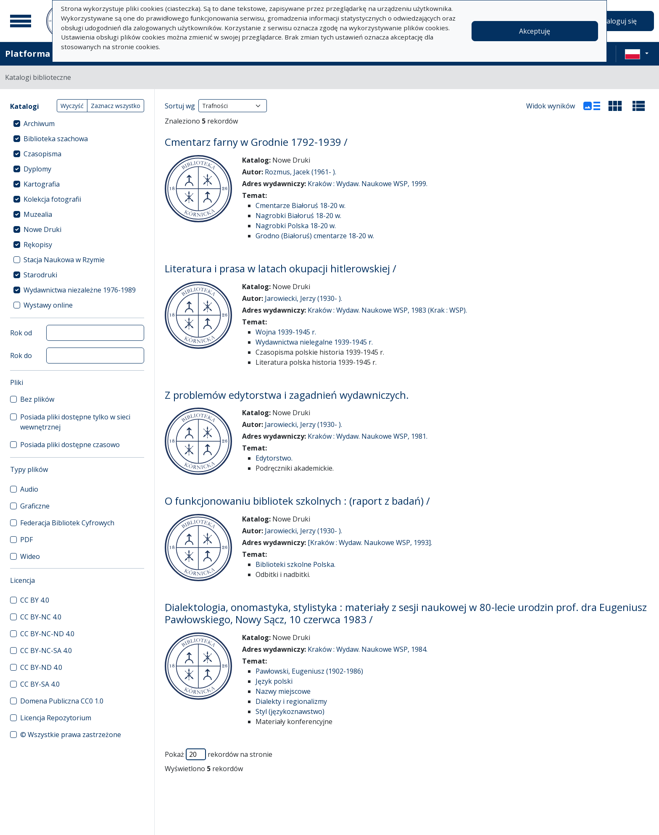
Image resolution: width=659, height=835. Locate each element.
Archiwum (39, 123)
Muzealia (38, 214)
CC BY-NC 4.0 (40, 617)
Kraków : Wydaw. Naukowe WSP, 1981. (367, 436)
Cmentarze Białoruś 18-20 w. (300, 205)
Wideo (30, 556)
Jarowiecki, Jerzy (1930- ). (303, 298)
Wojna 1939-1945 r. (286, 332)
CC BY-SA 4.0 (40, 684)
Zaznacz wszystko (115, 106)
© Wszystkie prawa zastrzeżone (70, 734)
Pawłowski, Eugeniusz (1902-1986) (309, 671)
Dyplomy (37, 169)
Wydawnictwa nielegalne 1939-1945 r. (314, 342)
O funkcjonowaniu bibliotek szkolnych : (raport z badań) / (297, 501)
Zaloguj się (619, 21)
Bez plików (37, 399)
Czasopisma (42, 153)
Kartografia (42, 184)
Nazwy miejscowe (283, 691)
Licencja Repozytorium (55, 717)
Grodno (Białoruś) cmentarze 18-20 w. (315, 235)
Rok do (21, 355)
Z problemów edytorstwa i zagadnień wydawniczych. (287, 395)
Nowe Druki (42, 229)
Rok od (21, 332)
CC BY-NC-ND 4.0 (47, 633)
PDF (26, 539)
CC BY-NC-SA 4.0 (46, 650)
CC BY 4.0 (34, 600)
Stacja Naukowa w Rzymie (64, 259)
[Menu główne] (20, 21)
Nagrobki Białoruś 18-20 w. (298, 215)
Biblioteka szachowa (56, 138)
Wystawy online (48, 305)
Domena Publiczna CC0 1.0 (61, 701)
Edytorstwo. (274, 458)
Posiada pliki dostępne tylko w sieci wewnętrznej (75, 422)
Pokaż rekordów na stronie (218, 754)
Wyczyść (72, 106)
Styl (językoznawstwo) (290, 711)
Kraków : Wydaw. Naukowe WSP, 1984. (367, 649)
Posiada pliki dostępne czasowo (70, 444)
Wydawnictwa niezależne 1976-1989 (80, 290)
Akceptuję (534, 31)
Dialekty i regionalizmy (291, 701)
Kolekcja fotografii (52, 199)
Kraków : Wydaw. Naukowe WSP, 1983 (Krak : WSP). (387, 310)
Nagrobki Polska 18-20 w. (296, 225)
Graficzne (35, 506)
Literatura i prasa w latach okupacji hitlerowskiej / (280, 268)
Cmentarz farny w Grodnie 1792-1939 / (256, 142)
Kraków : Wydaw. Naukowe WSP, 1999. (367, 183)
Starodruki (40, 274)
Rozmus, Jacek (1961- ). (300, 171)
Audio (29, 489)
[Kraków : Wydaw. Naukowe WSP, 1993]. (370, 542)
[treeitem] (77, 123)
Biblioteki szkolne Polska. (295, 564)
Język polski (274, 681)
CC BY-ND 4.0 (41, 667)
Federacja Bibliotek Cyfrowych (67, 522)
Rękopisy (38, 244)
